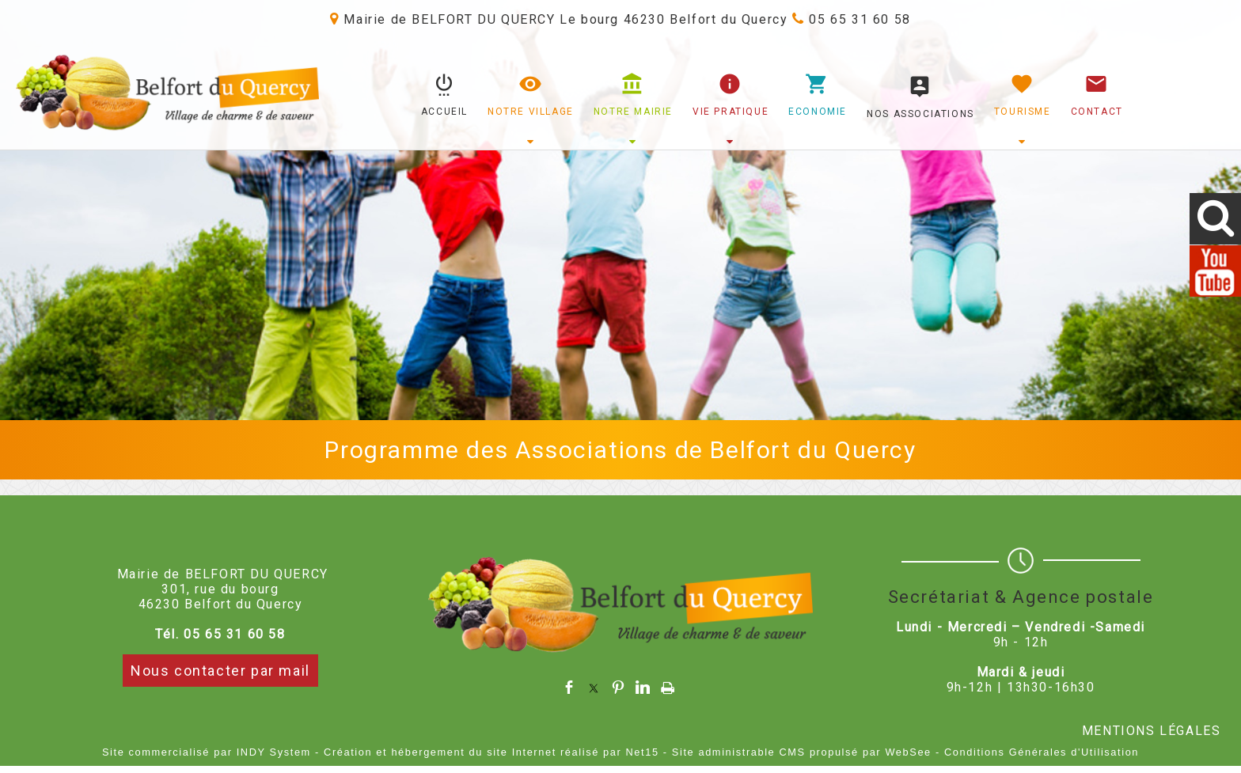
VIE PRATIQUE (731, 111)
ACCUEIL (444, 111)
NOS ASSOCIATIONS (920, 113)
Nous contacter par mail (220, 670)
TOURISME (1022, 111)
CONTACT (1097, 111)
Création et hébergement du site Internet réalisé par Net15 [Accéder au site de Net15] (491, 752)
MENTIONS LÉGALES (1151, 730)
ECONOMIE (817, 111)
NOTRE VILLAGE (531, 111)
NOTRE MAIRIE (633, 111)
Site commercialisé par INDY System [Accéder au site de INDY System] (206, 752)
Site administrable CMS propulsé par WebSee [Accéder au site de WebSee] (802, 752)
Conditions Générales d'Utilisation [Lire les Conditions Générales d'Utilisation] (1041, 752)
